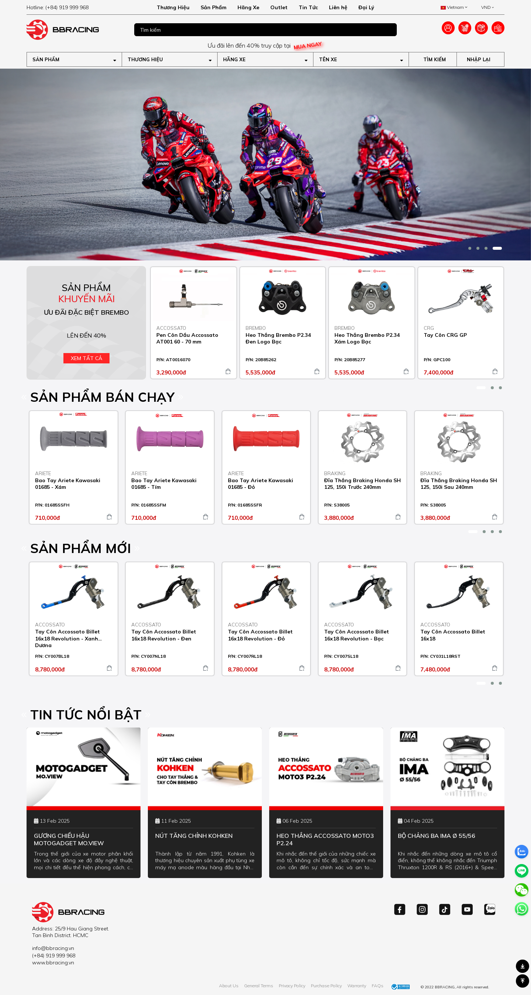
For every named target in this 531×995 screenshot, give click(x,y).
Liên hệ (338, 7)
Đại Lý (366, 7)
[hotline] (74, 7)
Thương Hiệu (173, 7)
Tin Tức (308, 7)
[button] (470, 248)
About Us (229, 985)
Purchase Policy (326, 985)
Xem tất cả (86, 358)
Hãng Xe (248, 7)
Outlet (279, 7)
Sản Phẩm (213, 7)
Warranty (356, 985)
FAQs (378, 985)
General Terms (258, 985)
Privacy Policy (292, 985)
